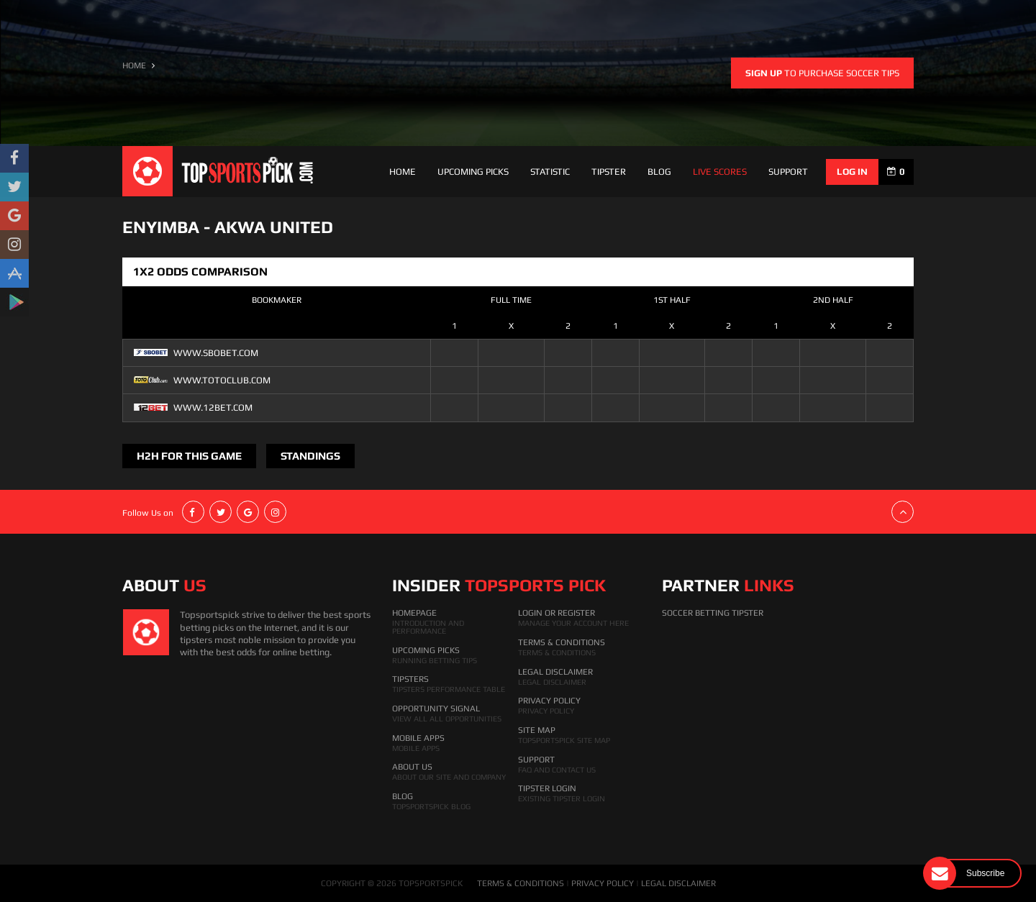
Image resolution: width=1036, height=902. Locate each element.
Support (536, 759)
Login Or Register (556, 613)
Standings (310, 456)
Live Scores (720, 171)
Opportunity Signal (436, 708)
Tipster (608, 171)
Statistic (550, 171)
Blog (659, 171)
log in (852, 171)
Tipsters (410, 679)
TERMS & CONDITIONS (520, 883)
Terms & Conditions (561, 642)
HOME (134, 65)
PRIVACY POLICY (602, 883)
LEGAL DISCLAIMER (678, 883)
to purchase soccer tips (822, 73)
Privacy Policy (549, 700)
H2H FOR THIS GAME (189, 456)
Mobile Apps (418, 738)
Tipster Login (547, 788)
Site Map (536, 730)
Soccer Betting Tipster (712, 613)
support (788, 171)
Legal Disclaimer (555, 672)
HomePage (414, 613)
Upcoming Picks (473, 171)
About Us (412, 766)
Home (402, 171)
